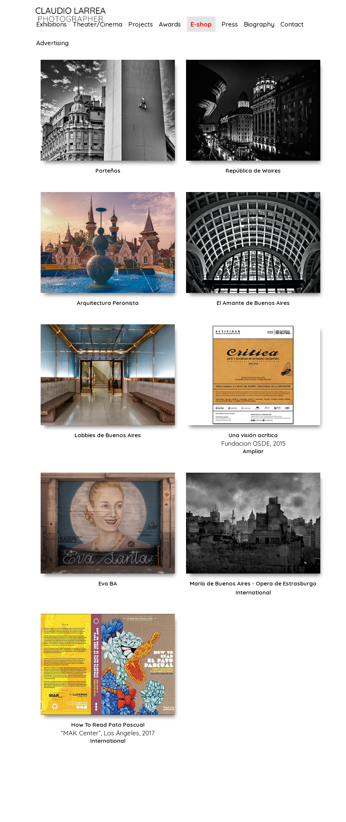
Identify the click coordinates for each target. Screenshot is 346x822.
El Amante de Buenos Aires (253, 302)
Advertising (52, 43)
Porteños (107, 170)
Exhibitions (51, 24)
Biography (259, 24)
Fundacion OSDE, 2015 (253, 443)
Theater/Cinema (97, 24)
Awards (170, 24)
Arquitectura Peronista (108, 302)
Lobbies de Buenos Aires (108, 435)
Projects (140, 24)
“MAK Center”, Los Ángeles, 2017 (107, 732)
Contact (291, 24)
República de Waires (253, 170)
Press (229, 24)
